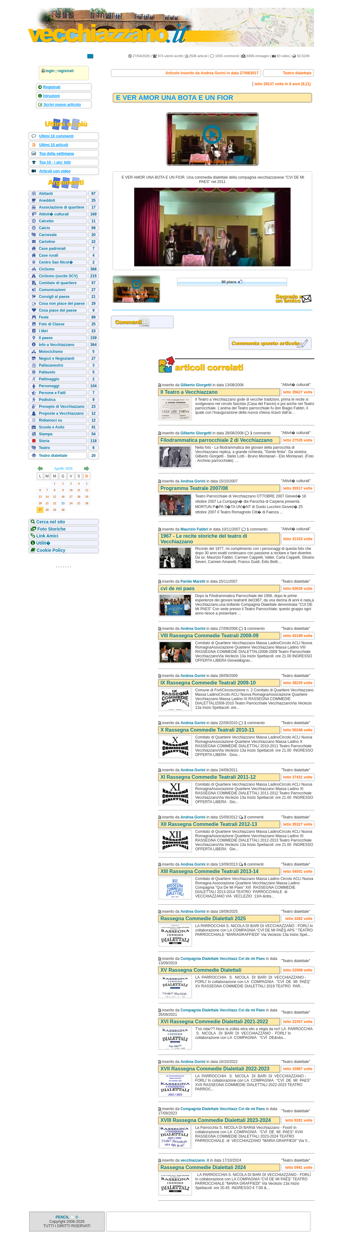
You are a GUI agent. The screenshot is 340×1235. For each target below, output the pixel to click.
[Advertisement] (64, 610)
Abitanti (46, 193)
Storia (44, 441)
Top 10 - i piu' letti (55, 162)
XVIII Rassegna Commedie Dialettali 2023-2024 (215, 1120)
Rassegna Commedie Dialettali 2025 (203, 918)
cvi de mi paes (177, 588)
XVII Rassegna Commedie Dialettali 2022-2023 (215, 1068)
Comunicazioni (52, 290)
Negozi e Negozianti (56, 358)
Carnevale (48, 235)
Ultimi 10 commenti (56, 136)
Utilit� (43, 543)
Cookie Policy (51, 550)
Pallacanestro (51, 365)
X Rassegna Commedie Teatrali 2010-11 (207, 730)
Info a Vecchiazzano (56, 345)
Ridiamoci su (50, 420)
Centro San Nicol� (56, 262)
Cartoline (47, 242)
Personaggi (49, 386)
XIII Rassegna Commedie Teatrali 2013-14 (209, 871)
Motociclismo (51, 351)
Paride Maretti (192, 581)
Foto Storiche (52, 528)
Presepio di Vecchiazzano (61, 406)
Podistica (47, 400)
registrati (66, 71)
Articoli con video (55, 171)
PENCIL (63, 1217)
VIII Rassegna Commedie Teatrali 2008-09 (209, 635)
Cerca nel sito (50, 521)
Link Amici (47, 535)
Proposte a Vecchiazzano (61, 413)
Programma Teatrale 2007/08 (194, 488)
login (50, 71)
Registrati (51, 87)
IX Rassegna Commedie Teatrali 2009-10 (208, 682)
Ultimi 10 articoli (53, 145)
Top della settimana (56, 153)
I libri (43, 331)
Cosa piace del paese (58, 310)
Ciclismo (46, 269)
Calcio (44, 228)
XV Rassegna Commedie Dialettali (200, 970)
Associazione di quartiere (61, 207)
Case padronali (52, 248)
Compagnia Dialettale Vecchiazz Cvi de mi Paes (222, 958)
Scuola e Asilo (51, 427)
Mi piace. (231, 281)
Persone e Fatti (52, 393)
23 (62, 503)
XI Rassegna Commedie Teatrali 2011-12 (208, 777)
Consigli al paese (54, 296)
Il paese (46, 338)
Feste (43, 317)
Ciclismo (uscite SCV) (58, 276)
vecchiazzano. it (194, 1160)
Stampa (45, 434)
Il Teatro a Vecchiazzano (189, 392)
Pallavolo (47, 372)
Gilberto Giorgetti (195, 385)
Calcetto (46, 221)
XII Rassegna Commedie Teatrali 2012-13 (208, 824)
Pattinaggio (49, 379)
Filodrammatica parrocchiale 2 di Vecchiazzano (216, 440)
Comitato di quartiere (58, 283)
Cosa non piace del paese (62, 303)
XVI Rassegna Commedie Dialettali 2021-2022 (214, 1021)
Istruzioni (51, 96)
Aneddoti (47, 200)
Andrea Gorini (193, 481)
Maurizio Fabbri (194, 529)
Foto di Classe (51, 324)
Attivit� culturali (54, 214)
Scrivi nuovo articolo (62, 104)
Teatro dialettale (53, 455)
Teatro (44, 448)
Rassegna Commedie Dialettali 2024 (203, 1167)
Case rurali (48, 255)
